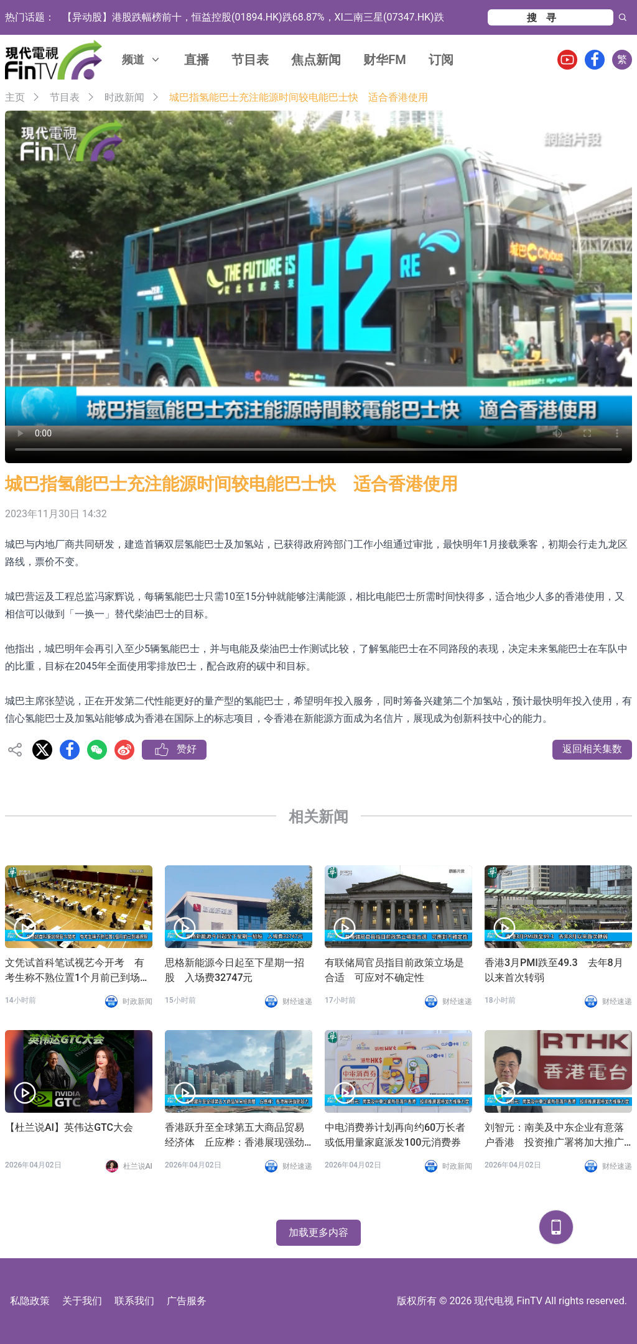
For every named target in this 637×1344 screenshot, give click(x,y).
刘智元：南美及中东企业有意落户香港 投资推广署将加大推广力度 (554, 1135)
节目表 (250, 59)
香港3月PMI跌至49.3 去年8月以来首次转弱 (554, 970)
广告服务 (187, 1301)
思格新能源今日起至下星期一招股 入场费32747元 (234, 970)
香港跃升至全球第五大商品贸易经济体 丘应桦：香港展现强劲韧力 (234, 1135)
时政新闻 (124, 97)
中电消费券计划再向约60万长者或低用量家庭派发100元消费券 (395, 1134)
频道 (142, 59)
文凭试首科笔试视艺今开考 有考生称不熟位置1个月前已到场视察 (77, 971)
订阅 (441, 59)
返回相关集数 (592, 749)
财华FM (384, 59)
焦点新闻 (316, 59)
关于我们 (82, 1301)
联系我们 (134, 1301)
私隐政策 (30, 1301)
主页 (15, 97)
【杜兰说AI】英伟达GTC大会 (69, 1127)
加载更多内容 (318, 1232)
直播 (196, 59)
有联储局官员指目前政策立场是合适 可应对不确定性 (394, 970)
